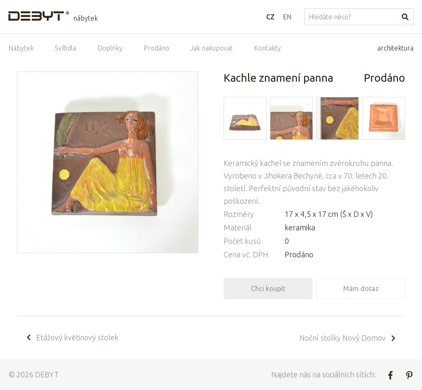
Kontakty (267, 48)
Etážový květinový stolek (71, 337)
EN (287, 17)
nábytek (85, 18)
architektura (395, 48)
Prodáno (156, 48)
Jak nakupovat (211, 48)
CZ (270, 17)
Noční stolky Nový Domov (348, 338)
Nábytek (21, 48)
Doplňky (110, 48)
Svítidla (65, 48)
